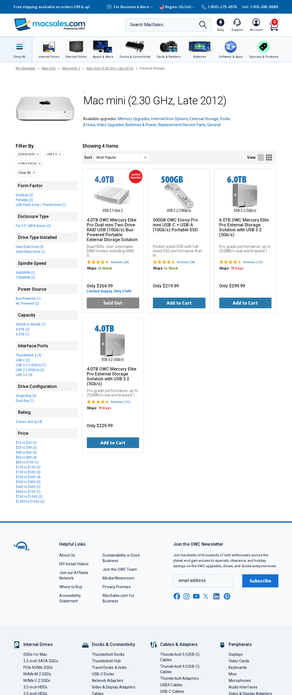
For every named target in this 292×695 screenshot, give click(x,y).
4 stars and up (27, 163)
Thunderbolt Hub (106, 661)
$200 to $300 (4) (28, 477)
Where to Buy (70, 587)
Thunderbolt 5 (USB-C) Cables (180, 657)
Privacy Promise (116, 587)
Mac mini (49, 68)
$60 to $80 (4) (26, 457)
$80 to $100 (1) (27, 462)
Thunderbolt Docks (108, 654)
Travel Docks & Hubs (109, 667)
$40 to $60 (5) (26, 452)
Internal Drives (38, 644)
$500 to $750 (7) (28, 492)
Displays (236, 654)
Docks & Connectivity (113, 644)
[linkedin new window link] (216, 596)
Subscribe (260, 581)
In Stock (105, 268)
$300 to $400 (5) (28, 482)
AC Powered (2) (27, 303)
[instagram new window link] (187, 596)
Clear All (24, 173)
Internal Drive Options (169, 119)
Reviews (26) (120, 262)
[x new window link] (206, 596)
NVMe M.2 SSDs (37, 674)
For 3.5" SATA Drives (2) (33, 226)
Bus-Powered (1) (28, 299)
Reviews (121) (253, 262)
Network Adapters (107, 680)
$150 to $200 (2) (28, 472)
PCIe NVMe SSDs (38, 667)
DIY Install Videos (74, 564)
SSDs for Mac (35, 654)
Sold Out (112, 303)
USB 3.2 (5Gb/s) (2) (30, 370)
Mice (233, 674)
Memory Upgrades (134, 119)
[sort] (122, 157)
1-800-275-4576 (219, 7)
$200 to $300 (26, 154)
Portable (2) (24, 200)
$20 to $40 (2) (26, 448)
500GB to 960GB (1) (30, 324)
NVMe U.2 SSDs (36, 680)
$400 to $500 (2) (28, 487)
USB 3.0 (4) (24, 375)
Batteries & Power (141, 125)
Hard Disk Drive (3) (30, 247)
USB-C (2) (23, 360)
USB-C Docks (103, 674)
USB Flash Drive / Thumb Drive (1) (41, 205)
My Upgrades (25, 68)
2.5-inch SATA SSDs (40, 661)
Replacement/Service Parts (182, 125)
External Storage (204, 119)
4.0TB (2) (22, 329)
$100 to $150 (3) (28, 467)
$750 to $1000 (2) (29, 497)
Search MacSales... (148, 24)
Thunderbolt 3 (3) (28, 355)
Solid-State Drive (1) (30, 252)
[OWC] (50, 25)
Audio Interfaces (243, 687)
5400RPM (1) (25, 273)
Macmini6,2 (71, 68)
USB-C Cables (172, 691)
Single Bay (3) (26, 396)
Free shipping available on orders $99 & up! (52, 7)
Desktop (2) (24, 195)
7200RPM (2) (25, 278)
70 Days (237, 268)
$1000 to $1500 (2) (30, 501)
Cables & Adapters (179, 644)
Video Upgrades (110, 125)
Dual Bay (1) (25, 401)
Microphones (240, 680)
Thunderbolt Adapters (179, 678)
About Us (67, 555)
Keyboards (238, 667)
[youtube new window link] (196, 596)
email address (192, 580)
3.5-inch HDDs (35, 687)
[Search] (203, 25)
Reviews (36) (186, 262)
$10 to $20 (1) (26, 443)
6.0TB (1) (22, 334)
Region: (177, 7)
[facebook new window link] (176, 596)
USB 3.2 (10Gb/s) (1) (31, 365)
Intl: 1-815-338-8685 (260, 7)
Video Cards (239, 661)
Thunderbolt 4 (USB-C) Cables (180, 669)
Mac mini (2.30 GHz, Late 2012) (109, 68)
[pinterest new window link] (227, 596)
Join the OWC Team (119, 569)
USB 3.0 (52, 154)
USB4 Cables (171, 685)
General (213, 125)
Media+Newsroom (118, 578)
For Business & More (130, 7)
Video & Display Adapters (113, 687)
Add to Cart (179, 303)
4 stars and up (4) (29, 422)
